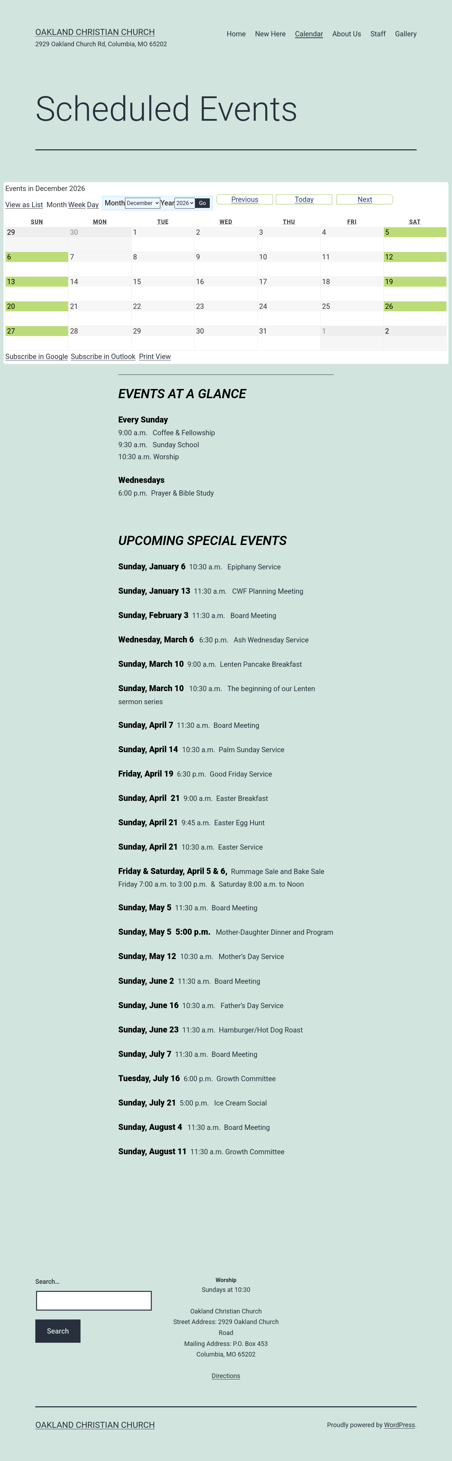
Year (167, 203)
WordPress (399, 1425)
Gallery (406, 34)
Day (93, 204)
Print (155, 356)
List (24, 204)
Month (115, 203)
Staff (378, 34)
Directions (226, 1375)
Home (236, 34)
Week (76, 204)
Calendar (309, 34)
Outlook (103, 356)
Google (36, 356)
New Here (270, 34)
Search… (47, 1281)
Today (304, 199)
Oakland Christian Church (95, 32)
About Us (346, 34)
